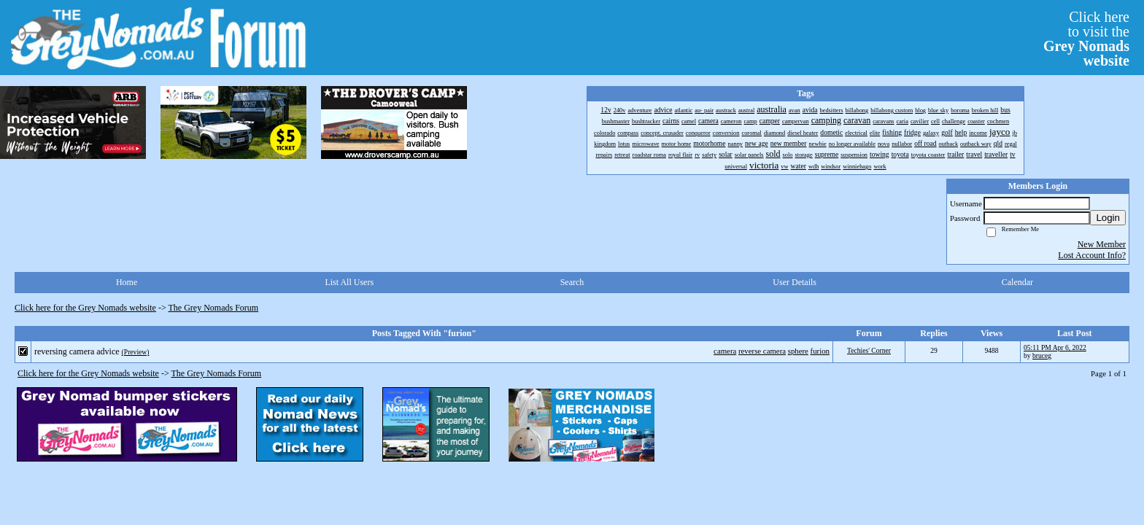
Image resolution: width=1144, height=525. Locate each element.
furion (820, 350)
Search (572, 282)
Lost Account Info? (1092, 255)
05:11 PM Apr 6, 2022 (1055, 347)
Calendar (1017, 282)
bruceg (1041, 355)
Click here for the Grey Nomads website (85, 308)
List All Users (349, 282)
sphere (798, 350)
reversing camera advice (77, 351)
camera (725, 350)
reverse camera (762, 350)
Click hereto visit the (1086, 39)
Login (1108, 217)
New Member (1102, 244)
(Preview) (136, 352)
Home (126, 282)
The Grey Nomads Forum (214, 308)
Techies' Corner (869, 350)
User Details (794, 282)
